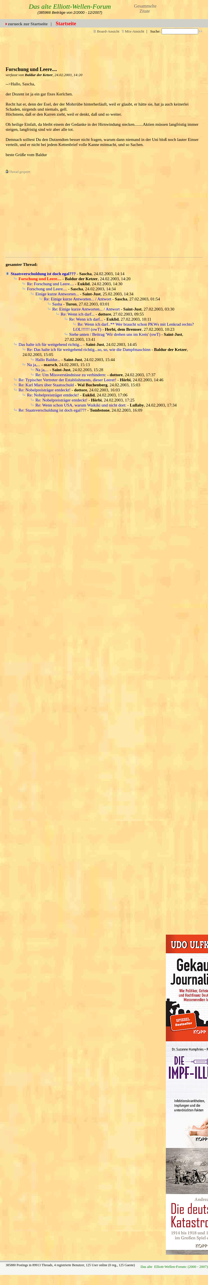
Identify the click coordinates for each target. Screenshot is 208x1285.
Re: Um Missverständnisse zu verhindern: (70, 375)
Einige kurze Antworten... (57, 294)
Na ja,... (33, 364)
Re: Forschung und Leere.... (50, 284)
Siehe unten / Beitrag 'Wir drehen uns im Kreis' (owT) (114, 334)
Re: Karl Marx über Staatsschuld (46, 385)
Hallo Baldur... (47, 359)
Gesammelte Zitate (145, 8)
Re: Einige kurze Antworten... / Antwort (77, 299)
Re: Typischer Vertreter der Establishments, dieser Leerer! (67, 380)
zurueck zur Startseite (28, 24)
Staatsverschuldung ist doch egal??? (43, 273)
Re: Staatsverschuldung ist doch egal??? (52, 410)
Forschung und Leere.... (47, 289)
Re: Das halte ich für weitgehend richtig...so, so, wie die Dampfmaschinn (88, 349)
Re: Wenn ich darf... (77, 314)
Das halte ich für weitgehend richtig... (50, 344)
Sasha (57, 304)
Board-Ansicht (106, 31)
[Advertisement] (92, 213)
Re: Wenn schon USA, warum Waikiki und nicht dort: (80, 405)
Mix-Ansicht (132, 31)
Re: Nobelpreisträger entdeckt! (45, 390)
